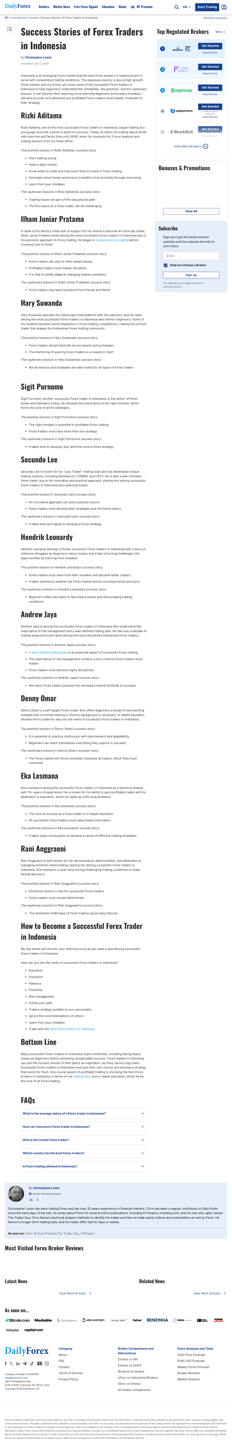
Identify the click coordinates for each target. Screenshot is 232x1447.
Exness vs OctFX (130, 1365)
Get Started (210, 46)
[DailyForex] (27, 1351)
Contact (63, 1367)
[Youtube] (39, 1363)
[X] (11, 1363)
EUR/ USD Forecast (191, 1361)
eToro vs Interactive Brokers (138, 1378)
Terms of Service (70, 1373)
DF (6, 18)
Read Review (210, 52)
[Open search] (176, 7)
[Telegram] (24, 1363)
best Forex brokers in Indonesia (72, 1029)
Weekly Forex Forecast (193, 1367)
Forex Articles (18, 17)
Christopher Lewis (46, 1188)
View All (191, 211)
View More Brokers (187, 146)
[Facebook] (6, 1363)
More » (220, 32)
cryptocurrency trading (112, 240)
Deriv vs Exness (129, 1384)
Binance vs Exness (131, 1371)
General (33, 17)
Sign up (191, 275)
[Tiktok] (31, 1363)
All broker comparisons (134, 1390)
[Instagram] (47, 1363)
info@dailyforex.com (16, 1377)
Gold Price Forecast (191, 1355)
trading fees (81, 1076)
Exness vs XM (128, 1359)
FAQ (61, 1361)
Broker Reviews (188, 1373)
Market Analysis (188, 1379)
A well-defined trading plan (48, 652)
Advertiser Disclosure (215, 17)
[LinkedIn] (18, 1363)
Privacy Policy (68, 1379)
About (62, 1355)
